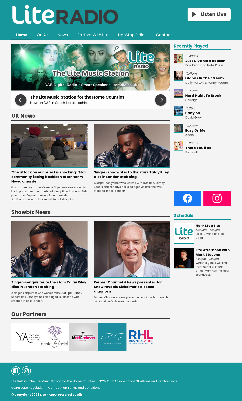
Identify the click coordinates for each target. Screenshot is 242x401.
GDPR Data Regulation (27, 388)
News (62, 34)
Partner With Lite (93, 34)
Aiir (79, 395)
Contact (164, 34)
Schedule (183, 215)
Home (21, 34)
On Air (42, 34)
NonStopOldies (132, 34)
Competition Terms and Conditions (74, 388)
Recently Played (191, 46)
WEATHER (202, 172)
